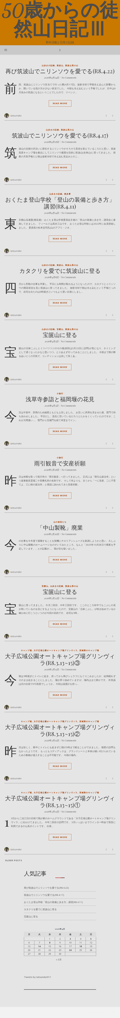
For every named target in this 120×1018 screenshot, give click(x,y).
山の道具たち (60, 522)
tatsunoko (15, 115)
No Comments (68, 77)
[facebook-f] (5, 1012)
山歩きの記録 (48, 65)
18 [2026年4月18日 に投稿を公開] (80, 946)
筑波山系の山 (71, 65)
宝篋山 (60, 329)
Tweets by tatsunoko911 (37, 977)
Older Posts (13, 860)
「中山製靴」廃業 (60, 527)
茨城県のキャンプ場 (89, 650)
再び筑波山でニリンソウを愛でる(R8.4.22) (60, 71)
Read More (60, 103)
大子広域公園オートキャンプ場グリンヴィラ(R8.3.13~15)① (60, 801)
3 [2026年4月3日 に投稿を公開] (70, 939)
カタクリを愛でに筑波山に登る (60, 270)
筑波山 (60, 65)
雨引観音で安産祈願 (60, 463)
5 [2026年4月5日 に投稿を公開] (91, 939)
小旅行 (60, 393)
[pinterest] (15, 1012)
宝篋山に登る (60, 334)
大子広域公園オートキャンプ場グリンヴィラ (56, 650)
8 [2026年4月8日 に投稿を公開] (49, 942)
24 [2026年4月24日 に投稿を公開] (70, 950)
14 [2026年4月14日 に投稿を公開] (39, 946)
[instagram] (11, 1012)
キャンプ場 (26, 650)
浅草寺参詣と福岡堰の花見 (60, 399)
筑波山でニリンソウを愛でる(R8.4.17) (60, 135)
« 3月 (59, 959)
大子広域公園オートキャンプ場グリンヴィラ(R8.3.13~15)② (60, 730)
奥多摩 (67, 194)
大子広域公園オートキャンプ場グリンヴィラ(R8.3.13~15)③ (60, 659)
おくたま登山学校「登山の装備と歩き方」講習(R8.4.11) (60, 203)
